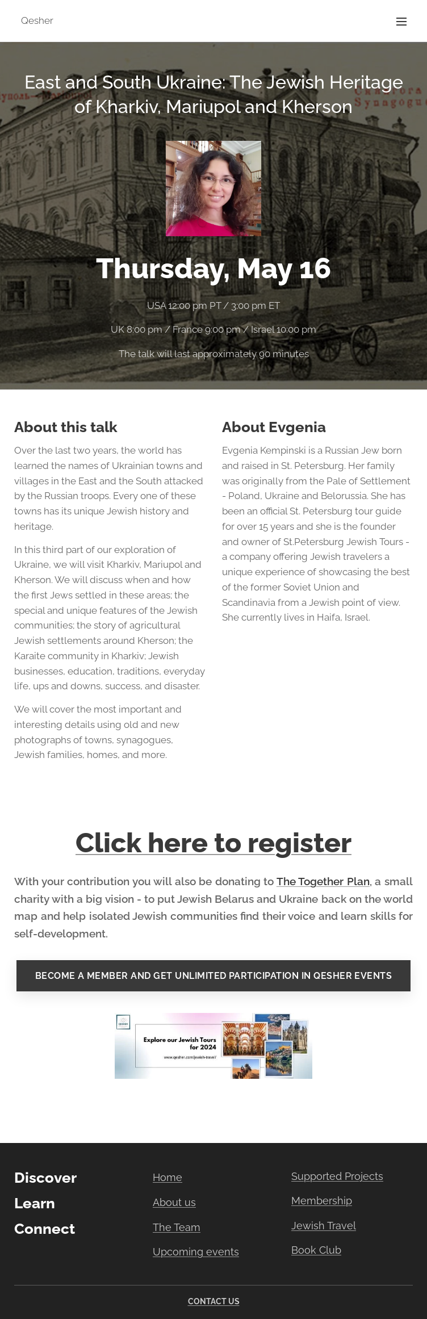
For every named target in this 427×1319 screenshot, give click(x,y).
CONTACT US (214, 1301)
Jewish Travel (323, 1226)
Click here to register (213, 843)
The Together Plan (323, 881)
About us (174, 1202)
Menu (401, 21)
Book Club (316, 1250)
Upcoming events (196, 1252)
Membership (321, 1201)
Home (167, 1177)
